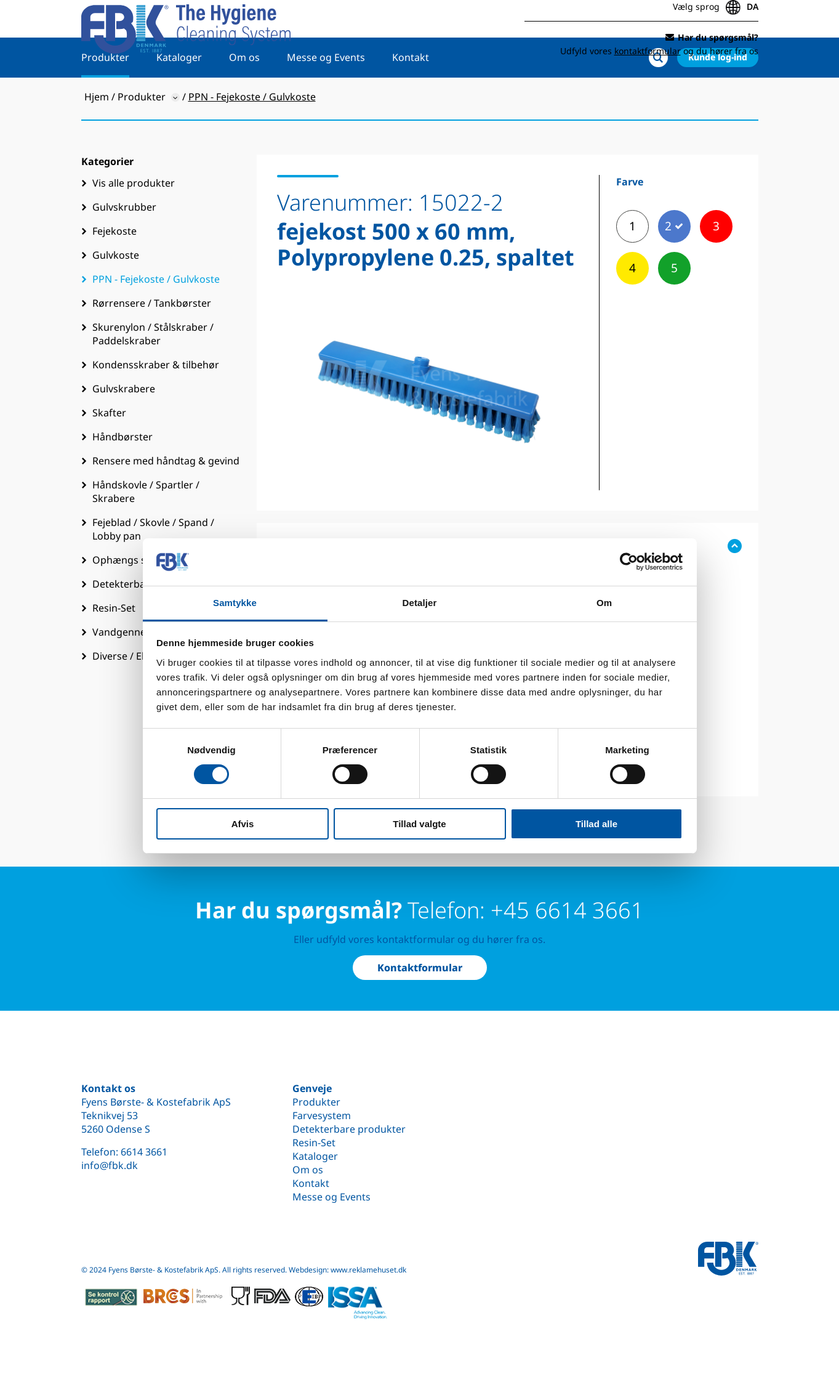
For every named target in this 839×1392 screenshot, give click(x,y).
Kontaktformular (419, 967)
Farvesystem (321, 1115)
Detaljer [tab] (420, 602)
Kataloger (179, 96)
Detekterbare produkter (349, 1129)
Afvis (242, 824)
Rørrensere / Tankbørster (151, 342)
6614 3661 (144, 1152)
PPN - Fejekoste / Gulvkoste (156, 318)
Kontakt (410, 96)
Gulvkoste (115, 294)
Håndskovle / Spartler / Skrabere (145, 530)
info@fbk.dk (109, 1165)
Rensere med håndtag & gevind (165, 500)
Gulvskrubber (124, 246)
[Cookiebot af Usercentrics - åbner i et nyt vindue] (629, 561)
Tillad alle (596, 824)
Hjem (96, 136)
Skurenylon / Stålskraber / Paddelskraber (153, 373)
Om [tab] (604, 602)
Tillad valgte (419, 824)
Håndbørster (122, 476)
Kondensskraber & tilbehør (155, 404)
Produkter (105, 96)
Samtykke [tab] (235, 602)
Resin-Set (313, 1142)
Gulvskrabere (123, 428)
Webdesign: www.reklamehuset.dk (347, 1270)
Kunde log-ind (717, 96)
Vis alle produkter (133, 222)
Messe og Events (326, 96)
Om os (244, 96)
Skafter (109, 452)
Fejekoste (114, 270)
